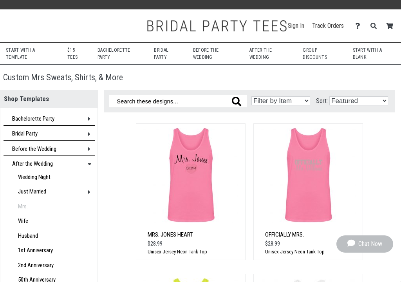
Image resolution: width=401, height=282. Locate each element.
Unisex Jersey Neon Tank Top (177, 252)
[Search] (376, 26)
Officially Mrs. (284, 234)
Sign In (296, 25)
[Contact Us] (360, 26)
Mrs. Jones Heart (170, 234)
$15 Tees (72, 53)
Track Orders (328, 25)
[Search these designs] (178, 101)
